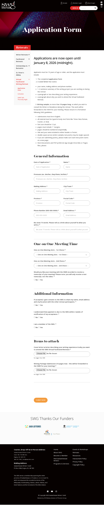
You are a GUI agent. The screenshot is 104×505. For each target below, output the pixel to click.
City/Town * (68, 186)
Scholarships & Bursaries (21, 67)
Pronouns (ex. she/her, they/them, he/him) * (51, 174)
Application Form (21, 89)
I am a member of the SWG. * (45, 324)
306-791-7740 (18, 460)
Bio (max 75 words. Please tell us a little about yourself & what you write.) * (60, 223)
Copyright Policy (78, 465)
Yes (40, 280)
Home (56, 450)
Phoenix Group (62, 498)
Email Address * (70, 210)
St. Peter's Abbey (20, 74)
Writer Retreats (22, 55)
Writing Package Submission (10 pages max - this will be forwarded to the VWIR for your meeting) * (61, 365)
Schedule (21, 94)
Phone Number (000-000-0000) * (46, 210)
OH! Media (47, 498)
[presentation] (50, 390)
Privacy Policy (78, 462)
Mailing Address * (40, 186)
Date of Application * (42, 162)
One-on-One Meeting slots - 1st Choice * (50, 250)
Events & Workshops (80, 450)
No (36, 280)
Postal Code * (69, 198)
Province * (38, 198)
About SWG (58, 453)
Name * (66, 162)
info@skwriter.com (29, 460)
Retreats (76, 453)
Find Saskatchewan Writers (60, 460)
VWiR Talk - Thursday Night (22, 98)
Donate (62, 3)
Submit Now (41, 400)
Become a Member (61, 456)
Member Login (75, 3)
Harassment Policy (79, 459)
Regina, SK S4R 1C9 (20, 457)
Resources (77, 456)
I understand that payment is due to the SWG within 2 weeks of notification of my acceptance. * (58, 313)
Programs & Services (61, 464)
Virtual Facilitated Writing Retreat (22, 81)
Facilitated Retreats (20, 60)
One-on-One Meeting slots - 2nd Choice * (50, 261)
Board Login (91, 3)
